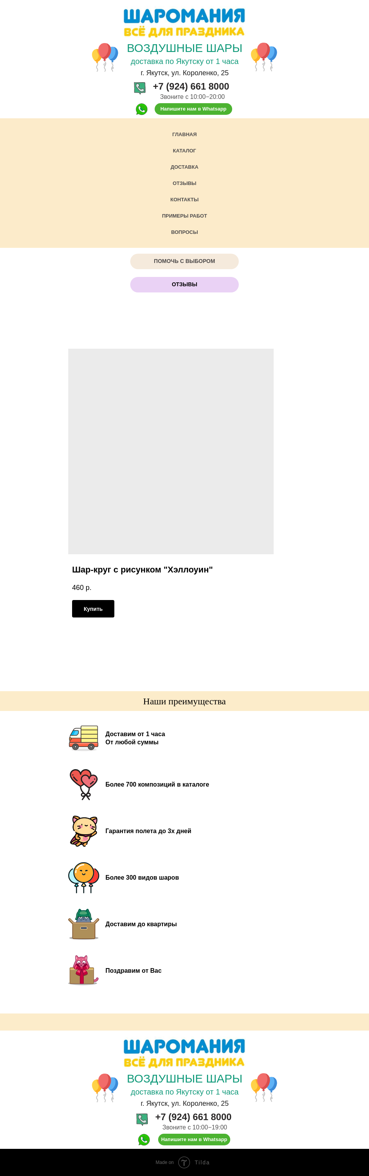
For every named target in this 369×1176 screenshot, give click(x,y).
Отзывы (184, 183)
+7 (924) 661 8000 (191, 86)
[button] (184, 261)
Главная (184, 134)
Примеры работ (184, 216)
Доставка (184, 167)
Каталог (184, 151)
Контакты (185, 199)
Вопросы (184, 232)
